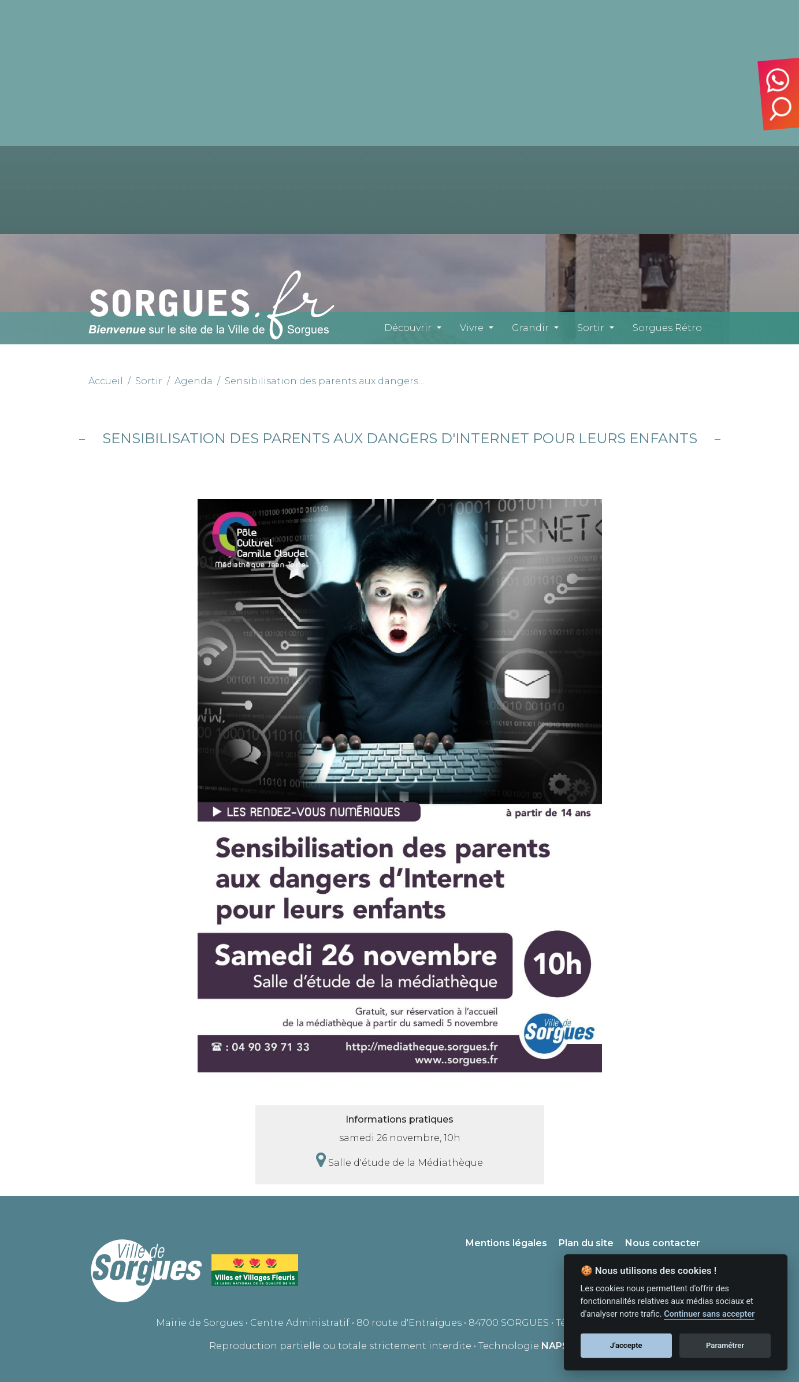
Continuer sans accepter (709, 1314)
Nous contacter (662, 1243)
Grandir (530, 327)
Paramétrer (725, 1345)
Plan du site (586, 1243)
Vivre (472, 327)
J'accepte (626, 1345)
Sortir (590, 327)
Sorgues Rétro (667, 327)
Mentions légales (506, 1243)
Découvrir (408, 327)
